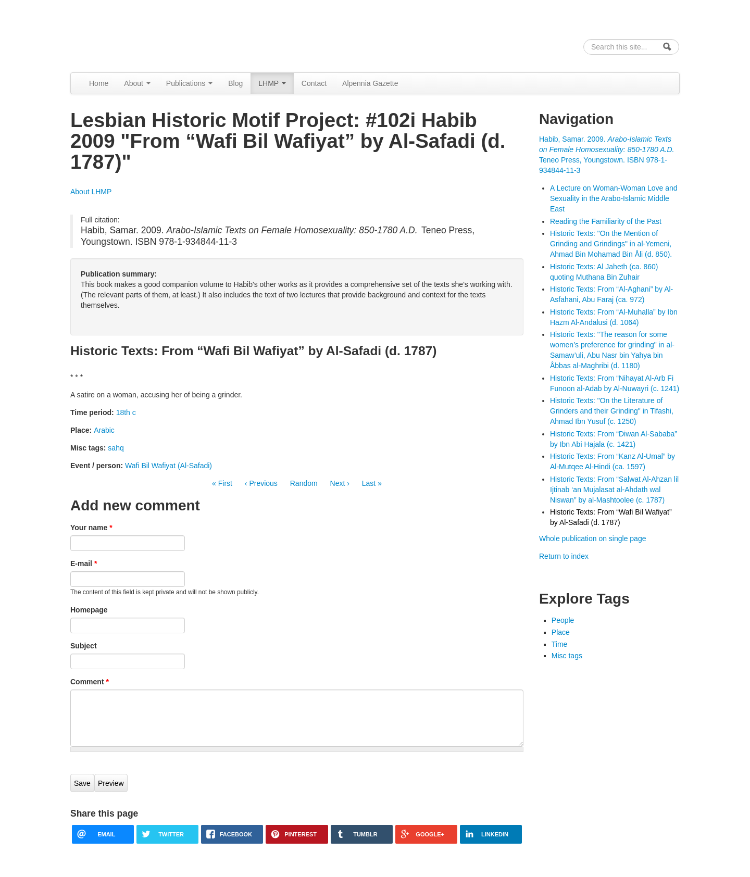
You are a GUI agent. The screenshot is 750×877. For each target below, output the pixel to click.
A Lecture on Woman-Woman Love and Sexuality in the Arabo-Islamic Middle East (614, 198)
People (563, 620)
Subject (83, 646)
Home (98, 83)
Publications (189, 83)
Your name (91, 527)
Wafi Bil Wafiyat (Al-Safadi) (168, 465)
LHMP (272, 83)
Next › (339, 483)
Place (561, 632)
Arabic (104, 430)
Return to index (564, 556)
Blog (235, 83)
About (137, 83)
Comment (89, 682)
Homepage (89, 610)
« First (222, 483)
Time (560, 644)
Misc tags (567, 656)
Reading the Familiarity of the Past (605, 221)
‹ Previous (261, 483)
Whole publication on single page (592, 538)
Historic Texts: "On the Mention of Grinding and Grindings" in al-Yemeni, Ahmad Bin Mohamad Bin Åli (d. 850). (611, 243)
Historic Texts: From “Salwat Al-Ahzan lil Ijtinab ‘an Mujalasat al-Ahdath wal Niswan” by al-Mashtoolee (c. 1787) (614, 489)
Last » (372, 483)
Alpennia (124, 34)
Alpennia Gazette (370, 83)
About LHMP (90, 191)
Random (304, 483)
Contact (314, 83)
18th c (126, 412)
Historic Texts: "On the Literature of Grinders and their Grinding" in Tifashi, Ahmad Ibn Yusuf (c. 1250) (611, 410)
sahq (115, 448)
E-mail (83, 563)
